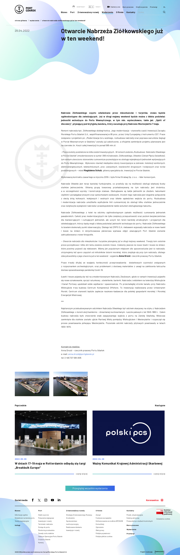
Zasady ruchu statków (46, 533)
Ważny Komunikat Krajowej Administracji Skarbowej (127, 463)
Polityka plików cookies (104, 536)
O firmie (119, 12)
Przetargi (153, 7)
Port (72, 12)
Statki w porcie (142, 7)
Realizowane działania (74, 527)
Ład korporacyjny (72, 524)
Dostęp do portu (44, 527)
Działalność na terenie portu (25, 518)
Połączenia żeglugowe (46, 518)
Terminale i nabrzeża (45, 524)
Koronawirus (152, 500)
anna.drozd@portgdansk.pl (81, 354)
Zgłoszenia (100, 527)
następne (160, 405)
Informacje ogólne (21, 515)
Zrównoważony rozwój (88, 12)
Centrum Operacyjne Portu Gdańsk (50, 536)
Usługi (17, 525)
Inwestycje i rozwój (45, 521)
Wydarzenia (107, 12)
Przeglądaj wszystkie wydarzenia (90, 488)
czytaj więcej (81, 474)
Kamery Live (115, 7)
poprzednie (21, 405)
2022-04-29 (98, 459)
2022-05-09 (21, 459)
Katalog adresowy (133, 518)
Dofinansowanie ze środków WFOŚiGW (109, 521)
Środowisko (70, 518)
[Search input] (150, 12)
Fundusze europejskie (103, 518)
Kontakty (130, 12)
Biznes (64, 12)
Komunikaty (100, 524)
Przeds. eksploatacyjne (135, 515)
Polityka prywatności (103, 533)
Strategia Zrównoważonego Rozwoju (79, 515)
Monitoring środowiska (46, 530)
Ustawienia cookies (163, 519)
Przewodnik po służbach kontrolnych (140, 521)
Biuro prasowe (128, 7)
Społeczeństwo (71, 521)
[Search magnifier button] (164, 12)
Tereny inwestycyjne (22, 521)
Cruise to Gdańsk (44, 539)
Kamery (41, 543)
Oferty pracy (100, 530)
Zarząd (98, 515)
